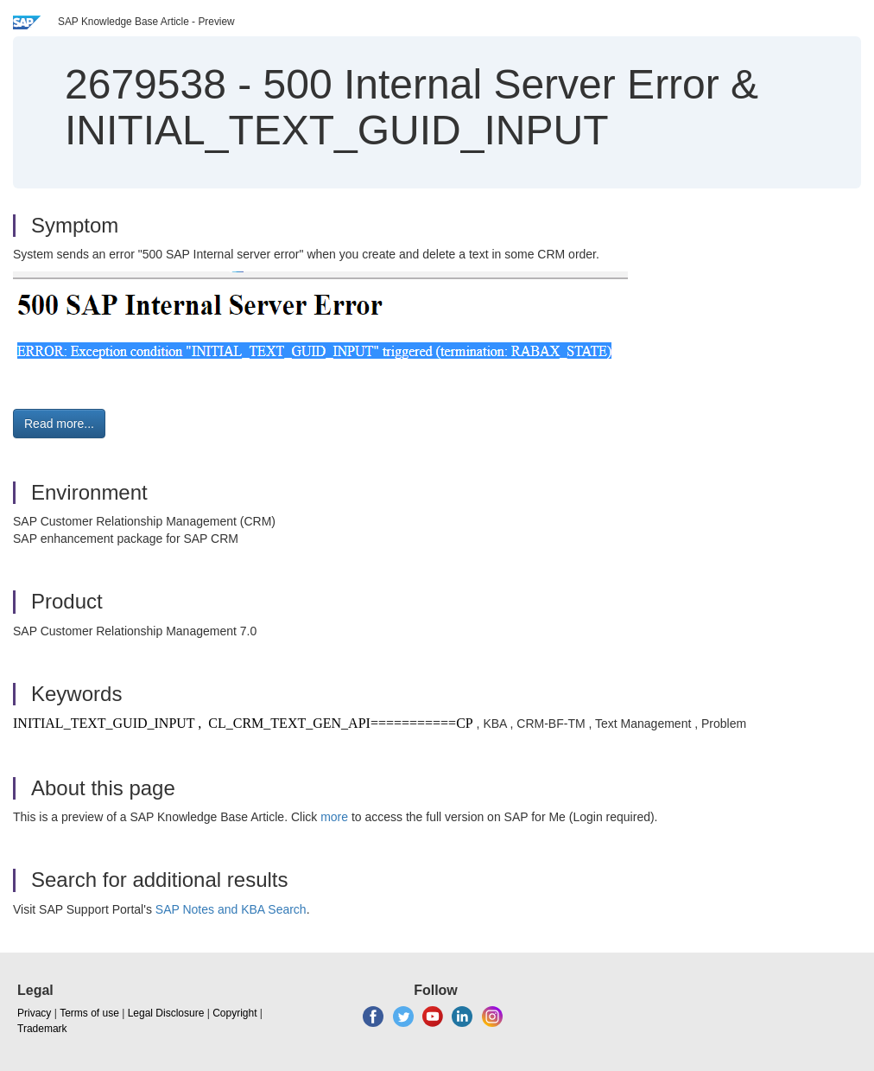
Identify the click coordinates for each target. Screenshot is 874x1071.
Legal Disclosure (166, 1013)
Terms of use (89, 1013)
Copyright (234, 1013)
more (334, 817)
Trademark (42, 1029)
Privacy (34, 1013)
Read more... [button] (59, 423)
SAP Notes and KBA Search (231, 909)
